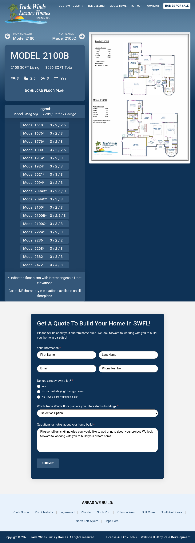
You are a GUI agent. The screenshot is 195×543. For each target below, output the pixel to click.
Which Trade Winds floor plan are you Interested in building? (77, 406)
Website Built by (165, 537)
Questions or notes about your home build (66, 424)
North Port (104, 512)
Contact (153, 5)
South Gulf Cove (172, 512)
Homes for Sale (177, 5)
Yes (41, 386)
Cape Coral (112, 521)
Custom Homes (71, 6)
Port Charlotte (44, 512)
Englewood (67, 512)
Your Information (49, 348)
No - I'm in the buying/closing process (60, 391)
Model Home (118, 5)
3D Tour (136, 5)
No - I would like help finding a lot (57, 397)
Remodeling (96, 5)
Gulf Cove (148, 512)
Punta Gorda (20, 512)
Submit (48, 463)
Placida (86, 512)
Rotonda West (126, 512)
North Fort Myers (87, 521)
